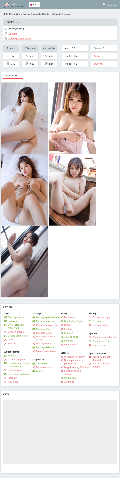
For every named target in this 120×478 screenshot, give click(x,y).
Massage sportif (44, 343)
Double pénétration (18, 335)
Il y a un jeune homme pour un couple (19, 365)
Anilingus (69, 381)
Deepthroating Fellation (76, 367)
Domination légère (73, 321)
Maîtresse (69, 317)
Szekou (26, 14)
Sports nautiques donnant (101, 358)
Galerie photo (13, 75)
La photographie (16, 359)
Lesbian (40, 371)
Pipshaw (12, 378)
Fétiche (11, 343)
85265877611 (16, 29)
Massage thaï (43, 329)
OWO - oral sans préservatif (16, 326)
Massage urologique (47, 325)
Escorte (12, 355)
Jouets (11, 339)
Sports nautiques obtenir (101, 365)
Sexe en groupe (16, 331)
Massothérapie (44, 333)
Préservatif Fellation (74, 356)
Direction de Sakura (46, 351)
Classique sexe (16, 317)
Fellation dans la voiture (72, 372)
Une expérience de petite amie (73, 362)
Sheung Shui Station (40, 14)
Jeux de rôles (71, 336)
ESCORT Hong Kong (12, 14)
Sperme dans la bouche (104, 337)
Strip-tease (41, 363)
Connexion (110, 4)
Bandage (68, 340)
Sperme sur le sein (102, 341)
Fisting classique (101, 317)
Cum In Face (98, 345)
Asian (97, 56)
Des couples (14, 370)
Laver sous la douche (19, 374)
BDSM (67, 325)
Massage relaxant (45, 347)
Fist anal (96, 321)
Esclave (68, 329)
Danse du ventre (44, 367)
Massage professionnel (48, 317)
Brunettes (99, 63)
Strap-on (68, 333)
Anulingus (13, 381)
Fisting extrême (100, 325)
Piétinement (70, 344)
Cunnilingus (70, 378)
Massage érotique (45, 321)
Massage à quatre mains (45, 338)
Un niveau (13, 321)
